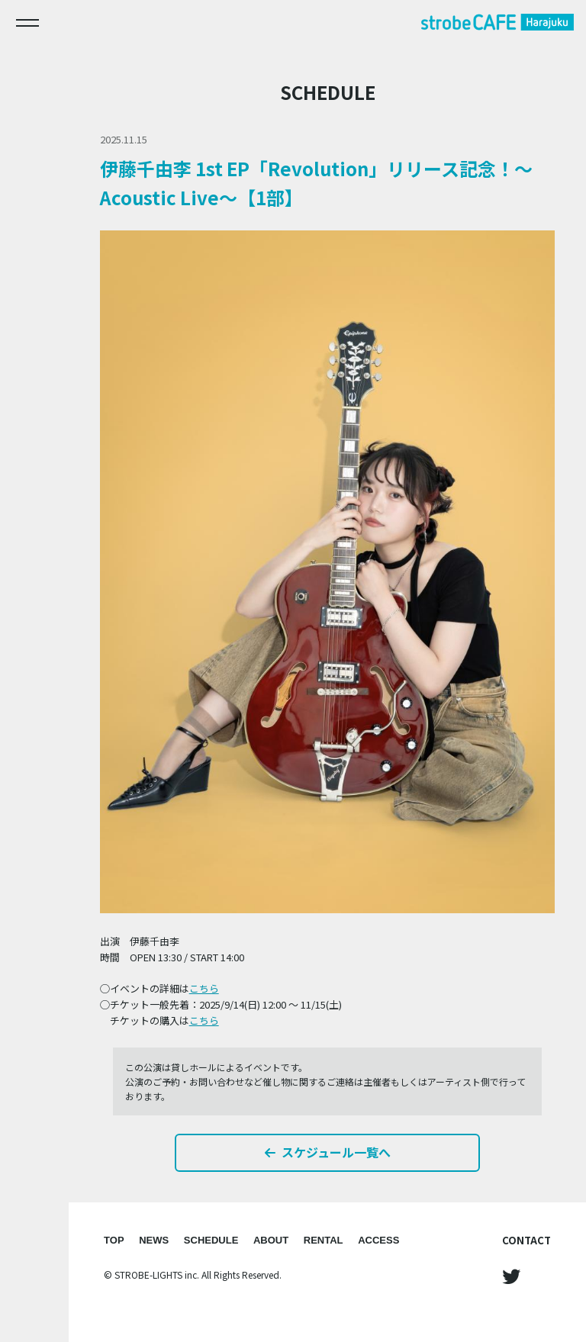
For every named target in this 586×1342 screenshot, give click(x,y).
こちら (204, 988)
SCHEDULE (211, 1240)
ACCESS (378, 1240)
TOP (114, 1240)
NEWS (154, 1240)
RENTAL (323, 1240)
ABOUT (270, 1240)
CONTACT (526, 1240)
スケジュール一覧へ (328, 1152)
